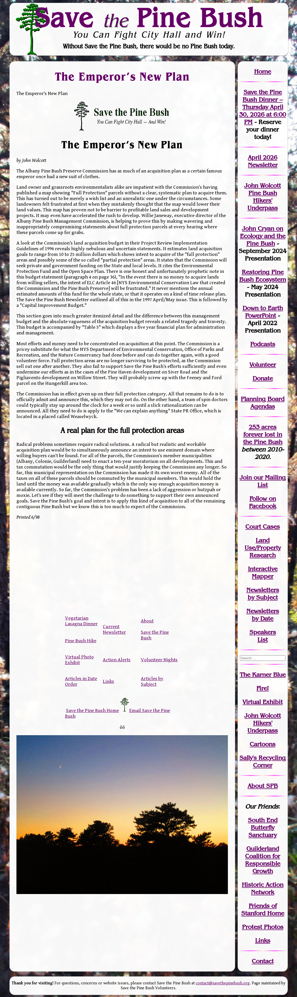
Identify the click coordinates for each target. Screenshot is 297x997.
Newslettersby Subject (262, 593)
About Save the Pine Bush (155, 629)
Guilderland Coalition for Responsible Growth (262, 860)
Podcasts (262, 344)
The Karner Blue (263, 674)
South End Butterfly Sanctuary (262, 827)
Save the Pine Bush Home (92, 710)
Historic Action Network (262, 888)
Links (108, 681)
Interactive (262, 569)
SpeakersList (262, 635)
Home (262, 71)
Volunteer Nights (159, 660)
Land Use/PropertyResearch (263, 547)
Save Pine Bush (148, 17)
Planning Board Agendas (262, 402)
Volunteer (262, 364)
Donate (263, 378)
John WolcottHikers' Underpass (262, 723)
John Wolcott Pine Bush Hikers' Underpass (262, 197)
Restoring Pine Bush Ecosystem (262, 275)
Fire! (262, 688)
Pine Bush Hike (80, 641)
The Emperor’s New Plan (122, 76)
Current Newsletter (114, 629)
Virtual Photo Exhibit (79, 659)
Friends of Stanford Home (262, 909)
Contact (263, 961)
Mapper (262, 576)
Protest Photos (262, 927)
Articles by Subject (152, 681)
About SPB (263, 786)
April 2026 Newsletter (262, 161)
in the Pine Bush (262, 438)
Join (246, 477)
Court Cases (262, 526)
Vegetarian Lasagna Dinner (81, 621)
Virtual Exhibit (263, 702)
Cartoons (262, 744)
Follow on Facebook (262, 502)
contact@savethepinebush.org (223, 983)
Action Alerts (117, 660)
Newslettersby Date (262, 614)
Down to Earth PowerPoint (263, 311)
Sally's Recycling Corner (262, 761)
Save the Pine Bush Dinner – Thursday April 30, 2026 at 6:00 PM (262, 107)
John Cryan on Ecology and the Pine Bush (262, 236)
